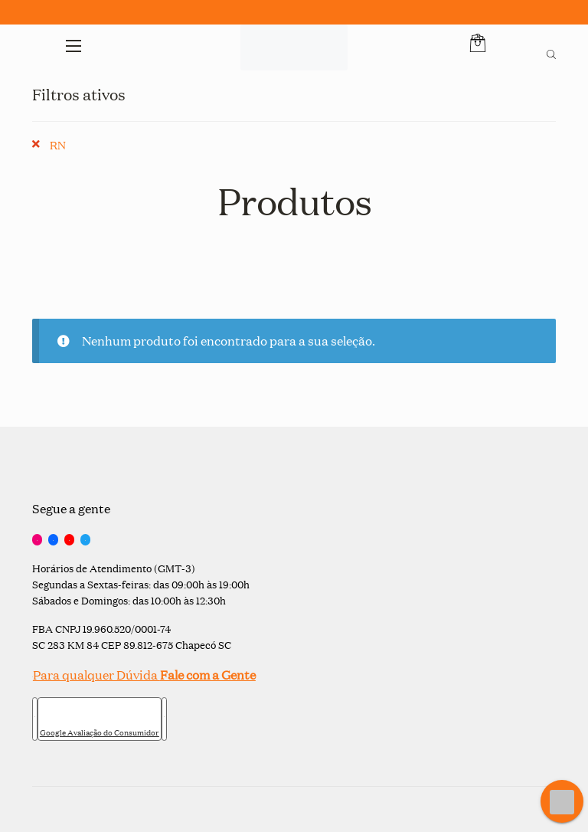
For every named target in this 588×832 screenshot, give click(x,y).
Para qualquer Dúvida (144, 674)
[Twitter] (85, 540)
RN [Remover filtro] (58, 144)
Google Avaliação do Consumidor (99, 732)
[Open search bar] (551, 52)
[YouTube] (69, 540)
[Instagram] (37, 540)
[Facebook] (53, 540)
